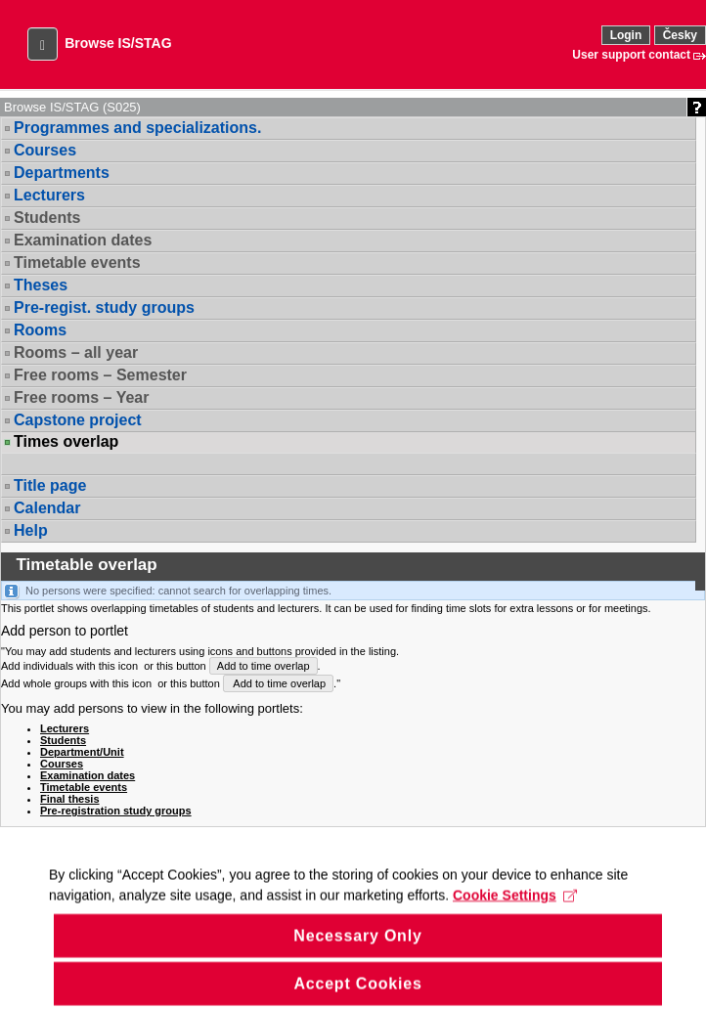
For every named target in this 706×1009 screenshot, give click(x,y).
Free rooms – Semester (100, 375)
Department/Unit (82, 752)
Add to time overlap (263, 666)
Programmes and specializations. (137, 127)
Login (626, 35)
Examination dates (83, 240)
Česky (680, 35)
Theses (40, 285)
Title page (50, 485)
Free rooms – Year (81, 397)
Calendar (47, 508)
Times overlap (66, 442)
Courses (45, 150)
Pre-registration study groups (116, 810)
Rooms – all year (76, 352)
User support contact (631, 55)
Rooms (40, 330)
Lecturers (49, 195)
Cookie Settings (515, 908)
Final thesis (70, 799)
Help (31, 530)
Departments (62, 172)
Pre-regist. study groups (104, 307)
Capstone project (78, 420)
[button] (42, 44)
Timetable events (77, 262)
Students (47, 217)
